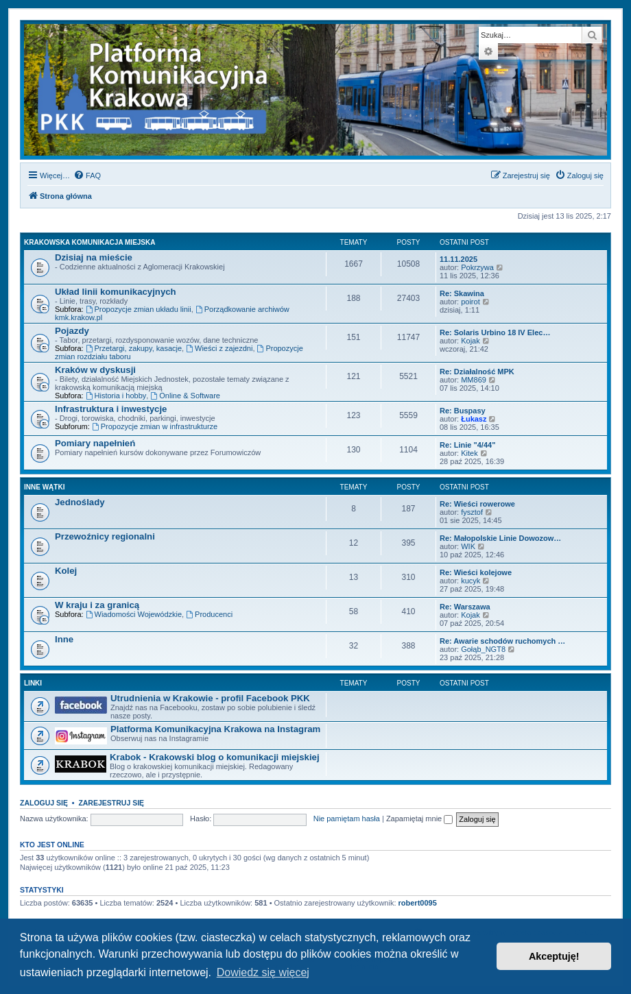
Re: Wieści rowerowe (477, 504)
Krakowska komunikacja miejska (89, 242)
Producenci (209, 614)
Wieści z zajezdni (219, 348)
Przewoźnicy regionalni (105, 536)
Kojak (470, 341)
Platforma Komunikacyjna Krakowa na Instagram (215, 729)
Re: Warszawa (465, 607)
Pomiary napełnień (95, 443)
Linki (33, 683)
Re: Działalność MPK (477, 371)
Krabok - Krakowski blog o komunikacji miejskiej (215, 757)
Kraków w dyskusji (95, 370)
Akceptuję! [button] (554, 956)
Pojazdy (72, 331)
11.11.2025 (458, 259)
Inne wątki (44, 487)
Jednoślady (80, 502)
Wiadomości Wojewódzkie (134, 614)
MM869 (473, 380)
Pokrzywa (477, 267)
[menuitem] (87, 175)
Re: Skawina (462, 293)
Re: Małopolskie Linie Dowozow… (500, 538)
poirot (470, 302)
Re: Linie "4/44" (467, 445)
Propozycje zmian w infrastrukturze (154, 426)
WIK (468, 546)
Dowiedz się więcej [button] (263, 972)
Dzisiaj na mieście (93, 257)
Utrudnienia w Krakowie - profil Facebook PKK (210, 698)
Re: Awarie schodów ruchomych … (502, 641)
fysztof (472, 512)
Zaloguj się (44, 803)
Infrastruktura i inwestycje (111, 409)
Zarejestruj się (111, 803)
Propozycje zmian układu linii (138, 309)
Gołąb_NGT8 (483, 649)
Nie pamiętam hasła (346, 818)
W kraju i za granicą (97, 605)
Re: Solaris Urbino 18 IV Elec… (495, 332)
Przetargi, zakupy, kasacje (134, 348)
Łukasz (473, 419)
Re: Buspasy (463, 411)
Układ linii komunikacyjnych (115, 292)
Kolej (66, 571)
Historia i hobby (116, 395)
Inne (64, 639)
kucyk (470, 581)
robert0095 (417, 903)
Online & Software (185, 395)
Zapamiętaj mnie (419, 818)
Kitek (469, 453)
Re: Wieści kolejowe (476, 572)
